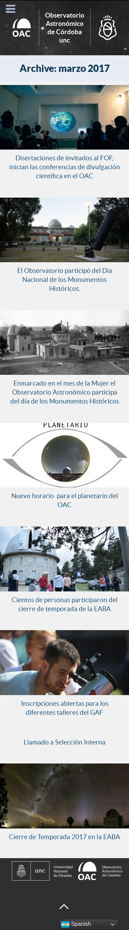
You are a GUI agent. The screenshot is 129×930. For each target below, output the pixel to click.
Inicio (64, 27)
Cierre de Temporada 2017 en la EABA (64, 837)
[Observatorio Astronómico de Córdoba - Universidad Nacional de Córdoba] (64, 871)
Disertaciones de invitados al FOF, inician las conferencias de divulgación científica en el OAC (64, 167)
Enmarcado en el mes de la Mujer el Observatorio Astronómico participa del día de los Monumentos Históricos (64, 392)
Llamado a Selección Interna (65, 742)
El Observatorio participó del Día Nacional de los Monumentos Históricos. (64, 279)
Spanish (76, 924)
